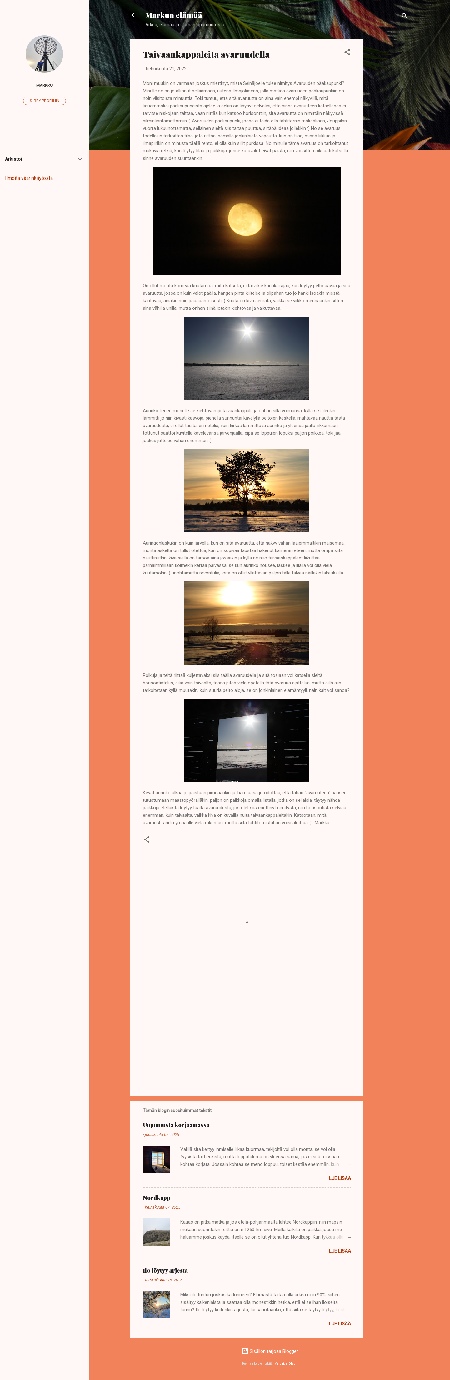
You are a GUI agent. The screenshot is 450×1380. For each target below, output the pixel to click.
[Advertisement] (388, 132)
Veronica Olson (286, 1364)
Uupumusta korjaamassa (176, 1125)
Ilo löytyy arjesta (165, 1270)
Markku (44, 85)
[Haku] (404, 17)
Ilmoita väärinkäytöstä (29, 178)
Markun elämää (173, 15)
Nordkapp (156, 1197)
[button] (347, 53)
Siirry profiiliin (44, 101)
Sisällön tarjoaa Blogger (269, 1351)
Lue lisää (340, 1178)
